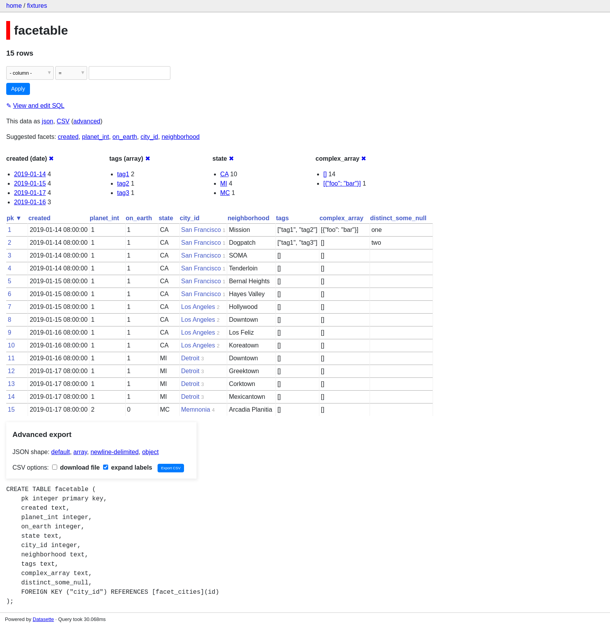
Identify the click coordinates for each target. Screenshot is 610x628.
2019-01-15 (30, 183)
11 (11, 358)
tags (282, 218)
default (60, 452)
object (150, 452)
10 (11, 345)
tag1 (123, 174)
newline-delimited (115, 452)
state (166, 218)
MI (223, 183)
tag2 (123, 183)
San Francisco (201, 229)
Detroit (190, 358)
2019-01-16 (30, 202)
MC (225, 192)
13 (11, 384)
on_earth (124, 136)
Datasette (43, 619)
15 (11, 409)
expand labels (127, 467)
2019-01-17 (30, 192)
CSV (63, 121)
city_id (149, 136)
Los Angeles (198, 306)
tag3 (123, 192)
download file (76, 467)
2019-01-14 (30, 174)
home (14, 5)
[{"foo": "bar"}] (342, 183)
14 (11, 396)
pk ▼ (14, 218)
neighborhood (180, 136)
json (47, 121)
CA (224, 174)
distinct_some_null (398, 218)
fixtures (37, 5)
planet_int (95, 136)
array (80, 452)
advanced (87, 121)
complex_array (341, 218)
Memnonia (195, 409)
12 (11, 371)
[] (325, 174)
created (68, 136)
